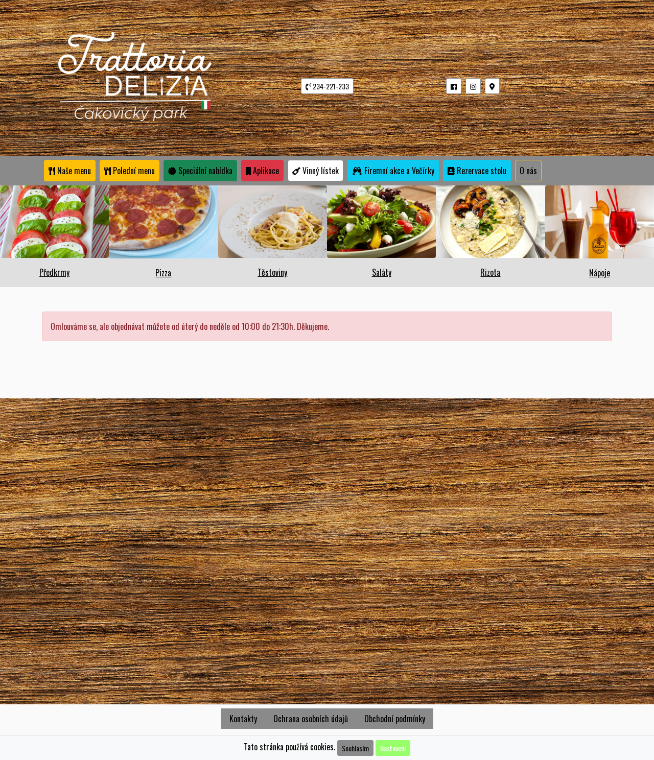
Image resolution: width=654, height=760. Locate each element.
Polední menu (129, 170)
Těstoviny (272, 272)
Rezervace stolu (477, 170)
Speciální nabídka (200, 170)
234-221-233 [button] (327, 86)
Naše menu (70, 170)
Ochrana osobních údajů (310, 718)
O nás (528, 170)
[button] (453, 86)
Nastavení (393, 748)
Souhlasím (355, 748)
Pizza (163, 273)
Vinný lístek (315, 170)
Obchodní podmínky (394, 718)
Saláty (381, 272)
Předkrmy (54, 272)
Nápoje (599, 273)
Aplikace (262, 170)
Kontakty (243, 718)
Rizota (490, 272)
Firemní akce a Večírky (393, 170)
